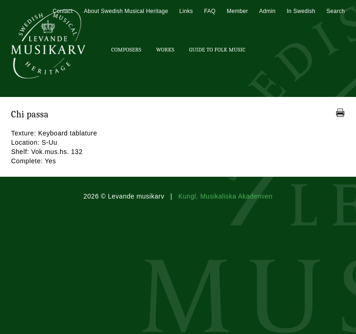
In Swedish (300, 11)
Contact (62, 11)
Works (165, 49)
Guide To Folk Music (217, 49)
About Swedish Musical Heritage (126, 11)
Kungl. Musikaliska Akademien (225, 196)
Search (335, 11)
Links (186, 11)
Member (237, 11)
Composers (126, 49)
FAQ (210, 11)
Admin (267, 11)
